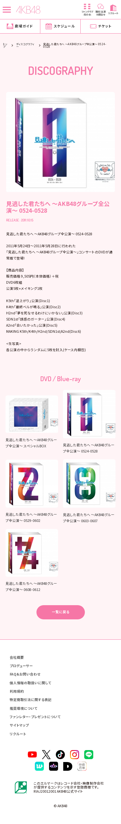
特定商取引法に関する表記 (31, 699)
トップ (5, 45)
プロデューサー (21, 666)
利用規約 (17, 691)
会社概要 (17, 657)
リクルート (18, 734)
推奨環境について (23, 708)
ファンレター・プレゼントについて (35, 717)
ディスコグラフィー (25, 45)
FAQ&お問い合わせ (25, 674)
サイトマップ (19, 725)
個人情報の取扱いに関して (30, 683)
